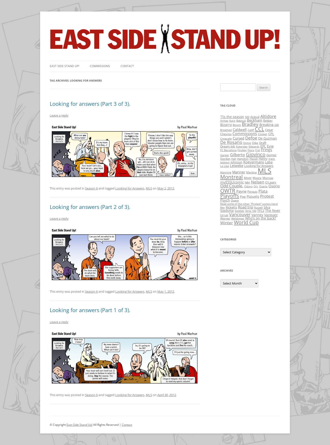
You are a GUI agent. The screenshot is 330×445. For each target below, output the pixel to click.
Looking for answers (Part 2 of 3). (90, 206)
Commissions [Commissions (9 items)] (244, 133)
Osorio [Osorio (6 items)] (274, 186)
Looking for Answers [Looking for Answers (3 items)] (258, 166)
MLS (149, 188)
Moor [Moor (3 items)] (248, 178)
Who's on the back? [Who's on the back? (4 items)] (260, 218)
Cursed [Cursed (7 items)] (238, 138)
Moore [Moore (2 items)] (257, 178)
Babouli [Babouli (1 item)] (241, 120)
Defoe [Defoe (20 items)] (251, 138)
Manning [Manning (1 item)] (225, 172)
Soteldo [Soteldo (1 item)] (239, 211)
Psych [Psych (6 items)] (225, 200)
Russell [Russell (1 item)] (258, 207)
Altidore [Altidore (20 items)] (268, 116)
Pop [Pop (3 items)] (243, 196)
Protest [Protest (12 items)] (267, 196)
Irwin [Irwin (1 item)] (272, 158)
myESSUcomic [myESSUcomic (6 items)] (232, 182)
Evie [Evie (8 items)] (270, 146)
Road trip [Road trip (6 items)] (245, 207)
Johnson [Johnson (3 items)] (236, 162)
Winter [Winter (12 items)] (226, 222)
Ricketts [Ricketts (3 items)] (231, 207)
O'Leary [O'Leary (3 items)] (270, 182)
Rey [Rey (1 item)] (222, 207)
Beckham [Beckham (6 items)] (254, 120)
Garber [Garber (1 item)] (224, 155)
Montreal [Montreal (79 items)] (231, 177)
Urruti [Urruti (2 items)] (224, 215)
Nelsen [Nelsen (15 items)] (257, 182)
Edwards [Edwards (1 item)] (254, 146)
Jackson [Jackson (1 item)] (225, 162)
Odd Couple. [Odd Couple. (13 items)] (231, 186)
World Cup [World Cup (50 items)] (246, 222)
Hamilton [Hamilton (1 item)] (243, 158)
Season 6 (91, 188)
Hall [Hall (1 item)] (233, 158)
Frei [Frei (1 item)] (257, 150)
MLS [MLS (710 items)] (264, 171)
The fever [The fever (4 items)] (272, 210)
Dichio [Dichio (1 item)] (247, 143)
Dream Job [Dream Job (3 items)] (227, 146)
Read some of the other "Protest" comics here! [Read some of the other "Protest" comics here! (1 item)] (249, 204)
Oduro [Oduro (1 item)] (248, 186)
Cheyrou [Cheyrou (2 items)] (226, 134)
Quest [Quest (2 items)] (235, 200)
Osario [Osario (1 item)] (263, 186)
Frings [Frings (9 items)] (266, 149)
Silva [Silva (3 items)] (267, 207)
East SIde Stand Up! (64, 66)
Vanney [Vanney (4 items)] (257, 215)
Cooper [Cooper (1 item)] (262, 134)
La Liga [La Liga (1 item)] (224, 166)
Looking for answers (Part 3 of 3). (90, 103)
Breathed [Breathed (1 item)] (226, 130)
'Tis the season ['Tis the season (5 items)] (232, 116)
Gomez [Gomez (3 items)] (271, 155)
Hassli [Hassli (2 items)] (254, 159)
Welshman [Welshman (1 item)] (237, 218)
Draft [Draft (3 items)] (262, 143)
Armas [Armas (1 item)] (224, 120)
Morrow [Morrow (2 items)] (268, 178)
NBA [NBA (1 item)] (247, 182)
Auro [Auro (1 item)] (232, 120)
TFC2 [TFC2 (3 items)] (260, 210)
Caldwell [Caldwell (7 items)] (240, 129)
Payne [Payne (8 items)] (241, 191)
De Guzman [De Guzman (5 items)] (267, 138)
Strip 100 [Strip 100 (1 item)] (250, 211)
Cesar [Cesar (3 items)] (269, 130)
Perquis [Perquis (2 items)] (252, 192)
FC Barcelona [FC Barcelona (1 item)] (228, 150)
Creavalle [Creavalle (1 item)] (226, 138)
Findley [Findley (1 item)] (242, 150)
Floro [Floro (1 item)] (251, 150)
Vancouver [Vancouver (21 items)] (240, 214)
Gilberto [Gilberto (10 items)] (237, 154)
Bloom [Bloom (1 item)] (237, 125)
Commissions (100, 66)
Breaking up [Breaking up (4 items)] (269, 124)
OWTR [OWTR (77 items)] (227, 190)
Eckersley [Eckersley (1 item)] (242, 146)
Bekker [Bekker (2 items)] (268, 121)
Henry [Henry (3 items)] (263, 158)
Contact (127, 66)
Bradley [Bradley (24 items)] (250, 124)
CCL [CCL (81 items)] (259, 129)
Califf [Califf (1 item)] (251, 130)
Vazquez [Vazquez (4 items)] (271, 215)
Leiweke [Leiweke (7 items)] (236, 165)
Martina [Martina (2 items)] (251, 172)
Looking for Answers (129, 188)
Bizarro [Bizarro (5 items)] (226, 124)
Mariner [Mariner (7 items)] (238, 172)
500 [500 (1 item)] (247, 117)
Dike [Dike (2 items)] (255, 143)
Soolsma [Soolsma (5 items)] (227, 210)
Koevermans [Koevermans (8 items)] (253, 162)
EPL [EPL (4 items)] (263, 146)
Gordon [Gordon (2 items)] (225, 159)
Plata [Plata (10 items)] (263, 191)
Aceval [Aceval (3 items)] (254, 117)
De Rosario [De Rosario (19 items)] (231, 142)
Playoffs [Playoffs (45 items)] (229, 195)
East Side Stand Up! (79, 425)
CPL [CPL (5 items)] (271, 133)
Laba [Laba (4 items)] (269, 162)
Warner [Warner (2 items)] (225, 218)
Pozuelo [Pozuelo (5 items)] (253, 196)
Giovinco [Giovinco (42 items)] (255, 154)
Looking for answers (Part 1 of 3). (90, 310)
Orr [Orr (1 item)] (256, 186)
